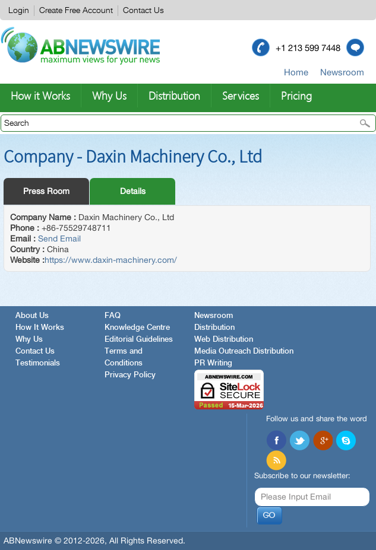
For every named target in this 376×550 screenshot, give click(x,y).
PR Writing (213, 363)
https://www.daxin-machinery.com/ (111, 260)
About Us (32, 316)
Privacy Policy (130, 375)
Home (296, 72)
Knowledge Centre (137, 328)
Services (240, 95)
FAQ (113, 316)
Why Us (109, 95)
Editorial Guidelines (139, 340)
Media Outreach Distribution (243, 351)
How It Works (39, 328)
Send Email (59, 238)
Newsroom (342, 72)
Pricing (296, 95)
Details (133, 191)
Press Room (46, 191)
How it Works (40, 95)
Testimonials (37, 363)
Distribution (174, 95)
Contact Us (143, 11)
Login (18, 11)
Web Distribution (223, 340)
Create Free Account (76, 11)
